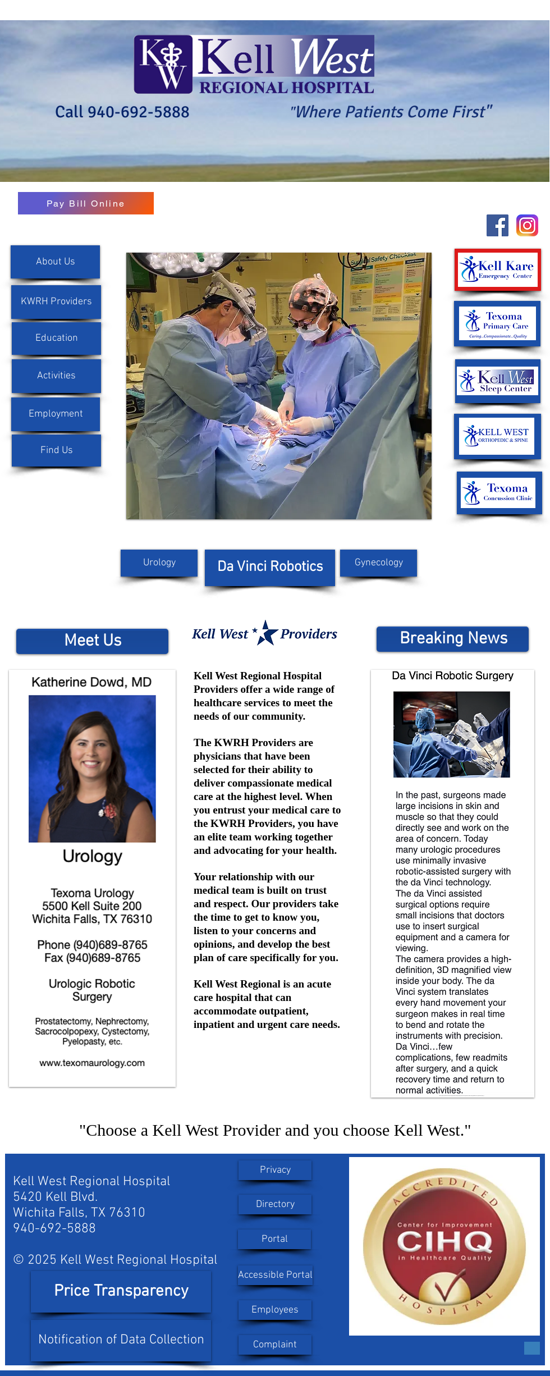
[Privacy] (275, 1170)
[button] (55, 414)
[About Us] (55, 261)
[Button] (532, 1348)
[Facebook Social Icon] (497, 225)
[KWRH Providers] (56, 302)
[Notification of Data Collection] (121, 1340)
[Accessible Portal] (275, 1275)
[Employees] (275, 1310)
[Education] (56, 338)
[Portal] (274, 1239)
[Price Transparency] (121, 1292)
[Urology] (159, 563)
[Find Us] (56, 451)
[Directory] (275, 1204)
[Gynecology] (378, 563)
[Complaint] (275, 1345)
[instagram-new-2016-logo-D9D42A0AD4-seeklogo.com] (527, 225)
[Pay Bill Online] (86, 203)
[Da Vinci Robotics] (270, 568)
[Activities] (56, 376)
